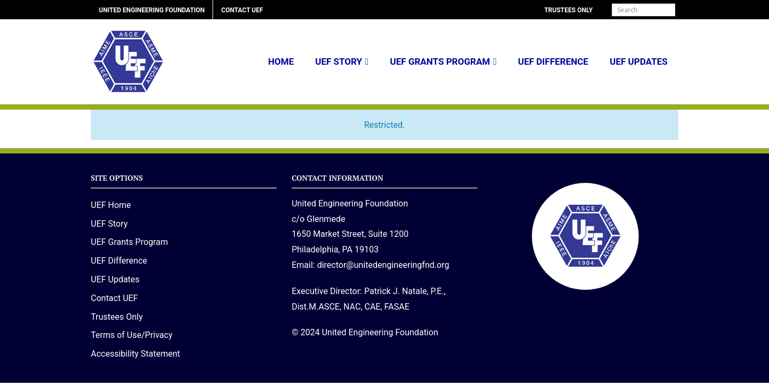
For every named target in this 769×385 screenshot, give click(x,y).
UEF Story (338, 61)
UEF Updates (639, 61)
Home (281, 61)
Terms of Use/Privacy (131, 335)
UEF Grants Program (440, 61)
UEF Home (111, 205)
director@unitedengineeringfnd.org (383, 265)
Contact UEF (242, 10)
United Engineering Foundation (152, 10)
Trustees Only (568, 10)
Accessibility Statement (135, 354)
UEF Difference (553, 61)
